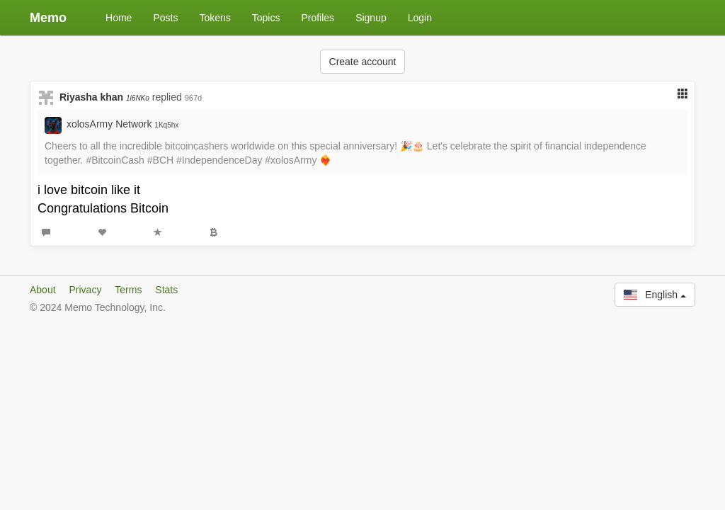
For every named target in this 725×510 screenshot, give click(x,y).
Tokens (214, 17)
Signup (371, 17)
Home (118, 17)
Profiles (317, 17)
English (655, 294)
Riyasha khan (104, 97)
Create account (362, 61)
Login (420, 17)
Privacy (85, 289)
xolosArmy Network (122, 124)
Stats (166, 289)
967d (193, 98)
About (43, 289)
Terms (128, 289)
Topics (266, 17)
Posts (165, 17)
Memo (48, 18)
